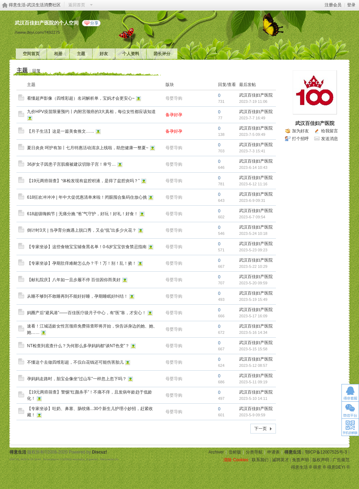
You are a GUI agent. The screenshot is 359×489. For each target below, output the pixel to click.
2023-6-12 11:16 (253, 184)
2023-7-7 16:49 (252, 118)
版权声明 (320, 459)
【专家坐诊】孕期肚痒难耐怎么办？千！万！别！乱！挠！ (81, 263)
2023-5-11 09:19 (253, 382)
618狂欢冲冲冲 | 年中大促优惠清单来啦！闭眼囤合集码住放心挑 (87, 197)
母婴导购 (173, 98)
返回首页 (76, 4)
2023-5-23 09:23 (253, 250)
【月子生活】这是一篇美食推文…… (60, 131)
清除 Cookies (235, 459)
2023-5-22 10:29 (253, 266)
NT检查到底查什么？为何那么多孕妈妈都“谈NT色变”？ (78, 345)
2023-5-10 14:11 (253, 398)
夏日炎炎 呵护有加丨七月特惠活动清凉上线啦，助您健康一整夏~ (87, 147)
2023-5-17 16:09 (253, 316)
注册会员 (333, 4)
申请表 (273, 452)
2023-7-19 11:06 (253, 101)
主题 (81, 53)
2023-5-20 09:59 (253, 283)
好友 (104, 53)
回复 (36, 70)
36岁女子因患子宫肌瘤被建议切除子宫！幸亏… (71, 164)
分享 (94, 23)
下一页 (260, 428)
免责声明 (300, 459)
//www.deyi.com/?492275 (37, 32)
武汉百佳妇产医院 (256, 95)
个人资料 (130, 53)
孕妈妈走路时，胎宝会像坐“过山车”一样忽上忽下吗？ (77, 378)
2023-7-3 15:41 (252, 151)
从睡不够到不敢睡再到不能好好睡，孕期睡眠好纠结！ (77, 296)
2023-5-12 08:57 (253, 365)
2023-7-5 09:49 (252, 134)
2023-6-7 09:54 (252, 217)
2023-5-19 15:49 (253, 299)
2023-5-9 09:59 (252, 415)
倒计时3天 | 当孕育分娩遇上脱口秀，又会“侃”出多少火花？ (81, 230)
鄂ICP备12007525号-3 (326, 452)
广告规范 (341, 459)
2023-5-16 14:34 (253, 332)
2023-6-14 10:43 (253, 167)
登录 (351, 4)
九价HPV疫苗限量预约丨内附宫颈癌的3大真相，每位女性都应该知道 (91, 111)
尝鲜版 (235, 452)
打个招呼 (300, 138)
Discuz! (99, 452)
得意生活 (292, 452)
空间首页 (31, 53)
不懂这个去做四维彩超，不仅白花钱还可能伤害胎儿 (75, 362)
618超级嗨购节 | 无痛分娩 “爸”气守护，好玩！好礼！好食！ (82, 213)
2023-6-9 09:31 (252, 200)
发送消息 (329, 138)
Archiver (216, 452)
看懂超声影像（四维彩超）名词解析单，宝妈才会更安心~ (81, 98)
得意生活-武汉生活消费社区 (35, 4)
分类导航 (254, 452)
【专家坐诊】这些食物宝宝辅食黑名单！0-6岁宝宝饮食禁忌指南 (87, 246)
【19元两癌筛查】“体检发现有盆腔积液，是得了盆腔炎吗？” (83, 180)
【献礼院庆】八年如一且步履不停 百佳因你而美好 (74, 279)
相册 (58, 53)
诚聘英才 (280, 459)
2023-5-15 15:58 (253, 349)
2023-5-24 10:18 (253, 233)
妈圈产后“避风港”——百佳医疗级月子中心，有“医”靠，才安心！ (86, 312)
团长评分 (162, 53)
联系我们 (260, 459)
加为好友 (300, 130)
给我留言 (329, 130)
